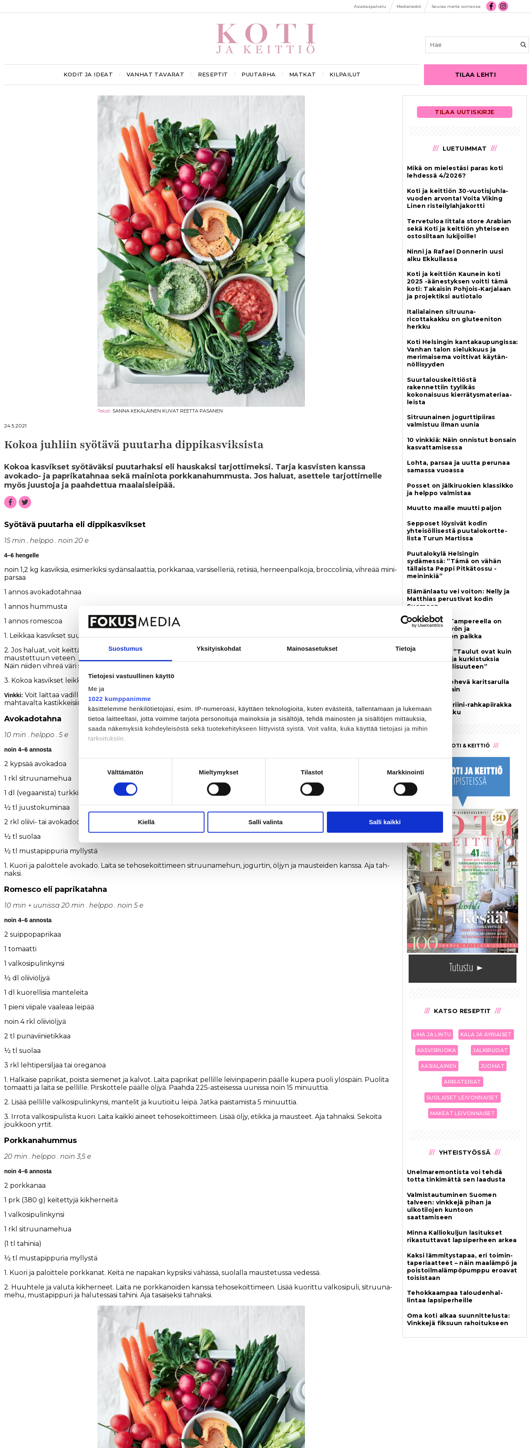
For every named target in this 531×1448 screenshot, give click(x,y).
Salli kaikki (385, 822)
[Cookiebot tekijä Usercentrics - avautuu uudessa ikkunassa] (406, 621)
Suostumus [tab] (125, 648)
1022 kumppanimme (119, 699)
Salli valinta (265, 822)
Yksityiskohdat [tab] (219, 648)
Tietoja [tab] (405, 648)
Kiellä (146, 822)
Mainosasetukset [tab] (312, 648)
